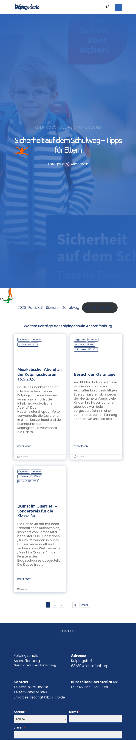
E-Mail (19, 728)
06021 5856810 (38, 687)
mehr (84, 605)
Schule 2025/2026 (28, 344)
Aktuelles (36, 339)
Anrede (20, 712)
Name (74, 712)
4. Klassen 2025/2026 (86, 349)
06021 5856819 (37, 692)
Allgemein (23, 339)
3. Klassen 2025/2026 (29, 476)
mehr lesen (24, 446)
